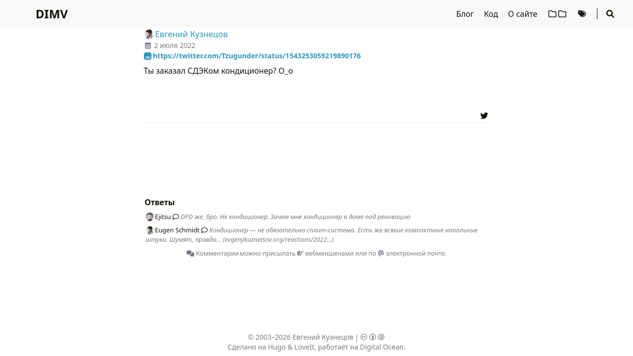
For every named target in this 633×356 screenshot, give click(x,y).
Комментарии (212, 253)
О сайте (523, 13)
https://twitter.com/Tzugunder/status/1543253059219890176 (252, 55)
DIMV (52, 13)
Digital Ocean (382, 347)
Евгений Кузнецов (323, 337)
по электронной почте (406, 253)
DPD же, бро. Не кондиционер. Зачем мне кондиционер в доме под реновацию (295, 216)
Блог (466, 13)
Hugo (277, 347)
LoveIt (304, 347)
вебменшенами (325, 253)
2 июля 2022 (175, 45)
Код (492, 13)
